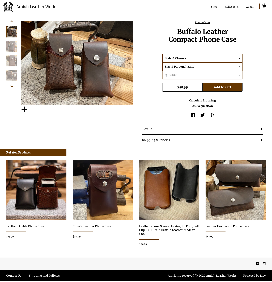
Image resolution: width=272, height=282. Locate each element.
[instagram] (264, 264)
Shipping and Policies (44, 276)
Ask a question (202, 107)
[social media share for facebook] (193, 116)
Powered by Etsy (254, 276)
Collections (232, 6)
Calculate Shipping (202, 101)
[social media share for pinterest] (212, 116)
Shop (214, 6)
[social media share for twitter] (203, 116)
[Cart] (264, 7)
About (249, 6)
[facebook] (258, 264)
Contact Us (13, 276)
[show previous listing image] (11, 22)
